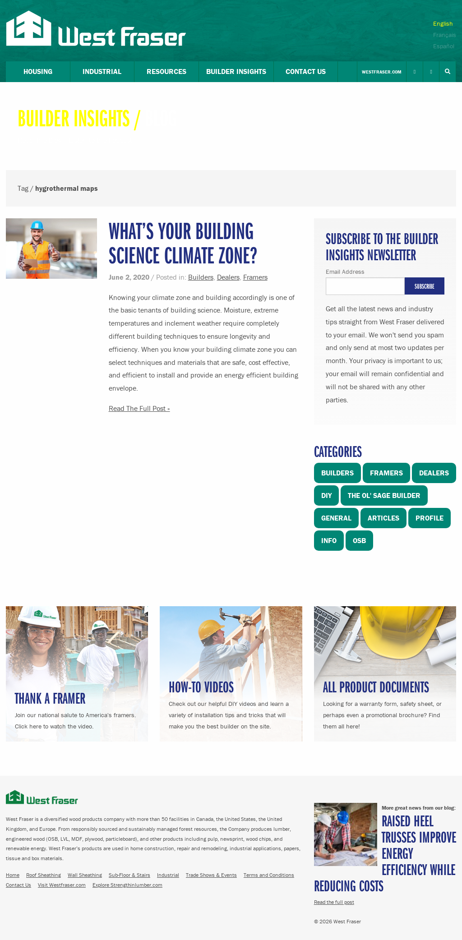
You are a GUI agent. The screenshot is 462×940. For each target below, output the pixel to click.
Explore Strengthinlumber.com (127, 884)
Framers (255, 276)
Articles (383, 517)
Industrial (168, 874)
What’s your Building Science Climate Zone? (183, 242)
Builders (200, 276)
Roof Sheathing (43, 874)
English (443, 23)
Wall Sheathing (85, 874)
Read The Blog (40, 139)
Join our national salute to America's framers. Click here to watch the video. (77, 708)
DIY (326, 495)
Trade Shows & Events (211, 874)
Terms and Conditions (269, 874)
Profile (430, 517)
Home (12, 874)
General (336, 517)
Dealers (228, 276)
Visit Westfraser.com (62, 884)
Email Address (345, 271)
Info (329, 540)
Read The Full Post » (139, 408)
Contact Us (18, 884)
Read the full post (334, 902)
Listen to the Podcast (100, 139)
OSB (359, 540)
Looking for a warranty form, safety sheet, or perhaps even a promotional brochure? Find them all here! (385, 703)
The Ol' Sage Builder (384, 495)
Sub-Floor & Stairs (129, 874)
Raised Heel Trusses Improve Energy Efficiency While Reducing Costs (385, 852)
